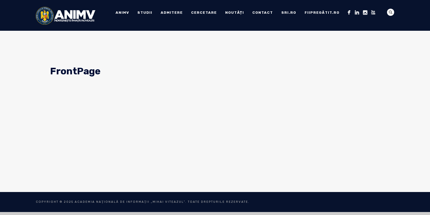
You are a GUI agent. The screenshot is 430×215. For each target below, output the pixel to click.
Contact (262, 12)
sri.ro (288, 12)
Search (390, 12)
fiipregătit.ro (322, 12)
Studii (144, 12)
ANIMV (122, 12)
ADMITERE (172, 12)
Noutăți (234, 12)
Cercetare (204, 12)
